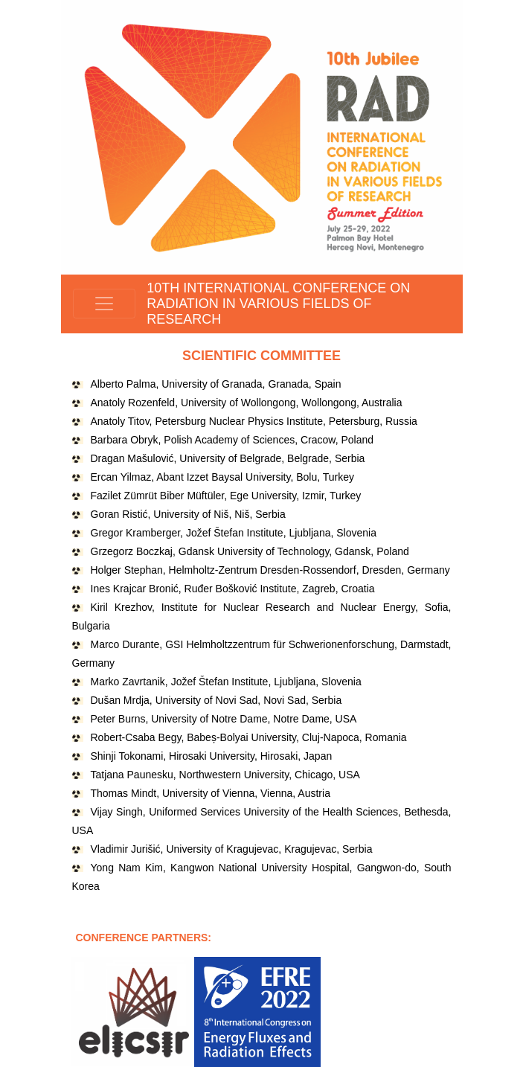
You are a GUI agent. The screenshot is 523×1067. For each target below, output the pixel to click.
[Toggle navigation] (104, 303)
